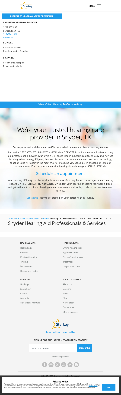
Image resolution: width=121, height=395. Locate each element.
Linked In (70, 364)
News (65, 293)
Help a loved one (71, 266)
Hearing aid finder (29, 271)
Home (11, 218)
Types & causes (70, 252)
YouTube (63, 364)
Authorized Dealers (24, 218)
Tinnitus (24, 261)
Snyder (45, 218)
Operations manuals (30, 302)
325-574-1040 (10, 34)
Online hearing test (72, 248)
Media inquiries (70, 312)
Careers (67, 289)
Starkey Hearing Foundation (60, 357)
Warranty (24, 298)
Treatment (68, 261)
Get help (24, 284)
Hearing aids (26, 248)
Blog (65, 298)
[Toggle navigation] (94, 6)
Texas (38, 218)
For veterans (26, 266)
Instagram (51, 364)
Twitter (57, 364)
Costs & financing (28, 257)
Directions (8, 37)
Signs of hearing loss (73, 257)
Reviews (24, 252)
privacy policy (93, 386)
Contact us (32, 197)
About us (67, 284)
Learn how (25, 289)
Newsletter (68, 302)
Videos (23, 293)
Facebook (44, 364)
